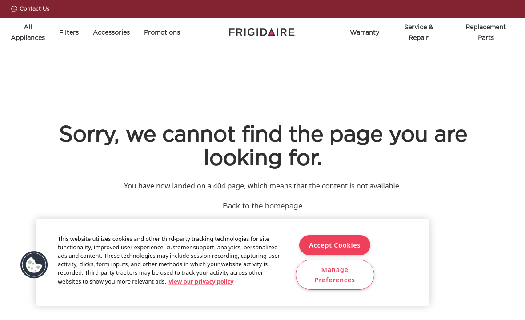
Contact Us (30, 8)
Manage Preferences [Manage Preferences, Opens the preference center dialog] (335, 274)
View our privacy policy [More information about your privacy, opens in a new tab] (201, 281)
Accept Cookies (335, 245)
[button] (34, 265)
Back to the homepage (262, 206)
